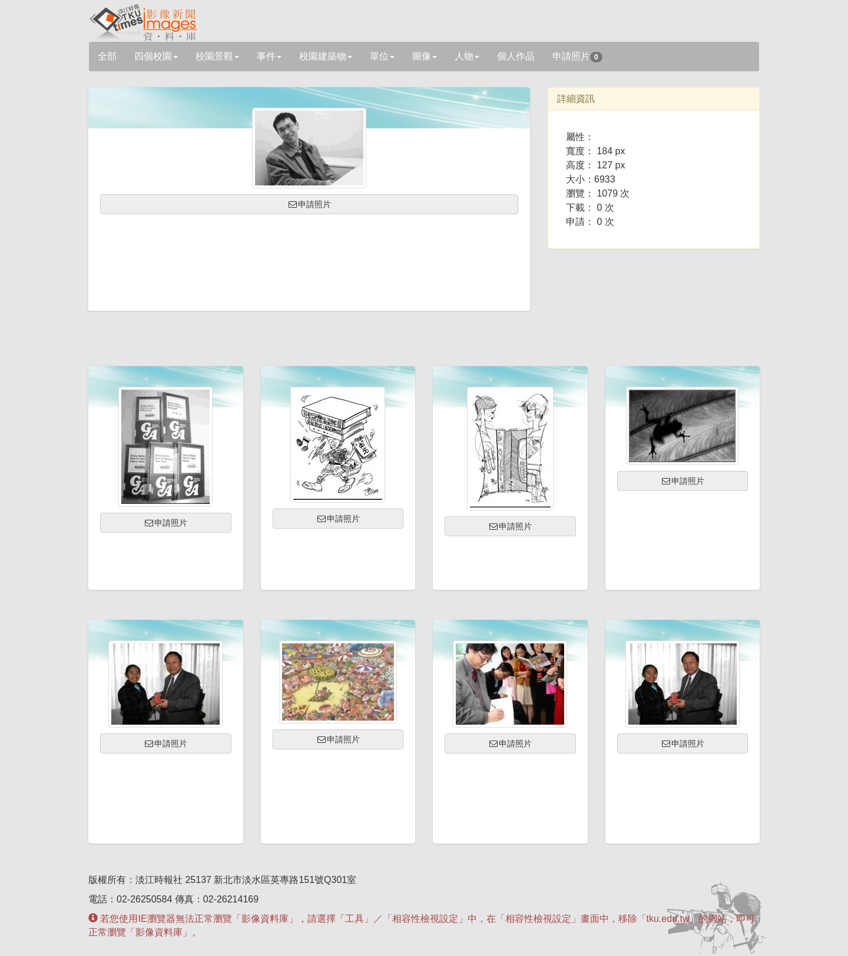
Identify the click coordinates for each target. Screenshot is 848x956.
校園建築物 (325, 56)
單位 (382, 56)
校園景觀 (217, 56)
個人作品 (516, 56)
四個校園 (156, 56)
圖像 (424, 56)
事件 (269, 56)
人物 (467, 56)
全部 (107, 56)
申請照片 (577, 56)
